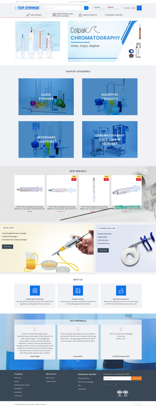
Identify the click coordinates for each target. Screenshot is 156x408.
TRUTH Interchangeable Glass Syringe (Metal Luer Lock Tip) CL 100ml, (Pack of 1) (30, 208)
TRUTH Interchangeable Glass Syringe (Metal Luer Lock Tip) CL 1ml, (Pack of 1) (94, 208)
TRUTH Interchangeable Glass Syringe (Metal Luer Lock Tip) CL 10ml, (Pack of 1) (61, 208)
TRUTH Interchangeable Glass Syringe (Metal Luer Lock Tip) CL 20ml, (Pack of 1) (126, 208)
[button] (77, 360)
